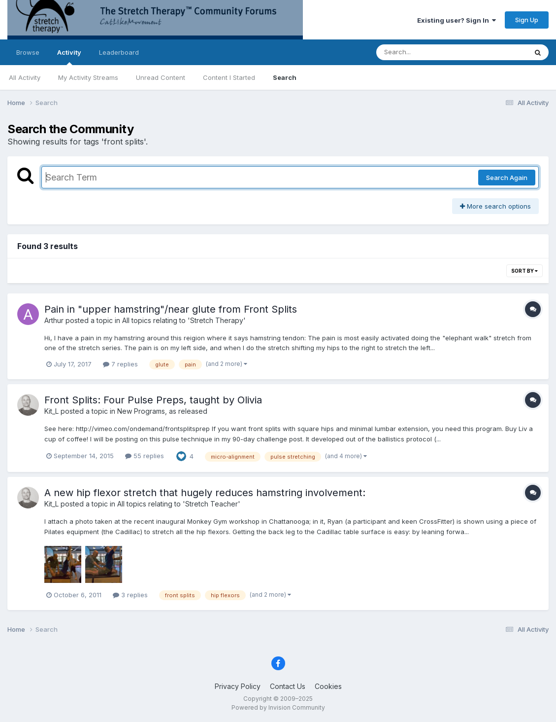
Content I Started (229, 77)
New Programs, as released (162, 411)
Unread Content (160, 77)
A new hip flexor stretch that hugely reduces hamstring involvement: (204, 493)
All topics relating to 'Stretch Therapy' (184, 320)
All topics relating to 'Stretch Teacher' (178, 504)
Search (284, 77)
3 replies (130, 595)
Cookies (328, 686)
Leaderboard (119, 52)
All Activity (24, 77)
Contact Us (287, 686)
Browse (27, 52)
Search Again (506, 177)
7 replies (120, 364)
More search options (495, 206)
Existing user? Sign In (456, 20)
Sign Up (526, 20)
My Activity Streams (88, 77)
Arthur (54, 320)
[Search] (424, 52)
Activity (69, 56)
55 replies (144, 456)
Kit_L (51, 411)
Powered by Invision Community (278, 707)
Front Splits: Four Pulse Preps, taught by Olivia (153, 400)
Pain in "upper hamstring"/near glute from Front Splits (170, 309)
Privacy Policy (238, 686)
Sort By (524, 271)
